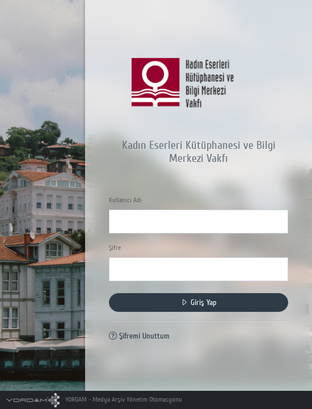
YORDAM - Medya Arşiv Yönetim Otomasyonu (94, 399)
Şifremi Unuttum (139, 336)
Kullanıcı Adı (125, 200)
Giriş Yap (198, 302)
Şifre (115, 248)
